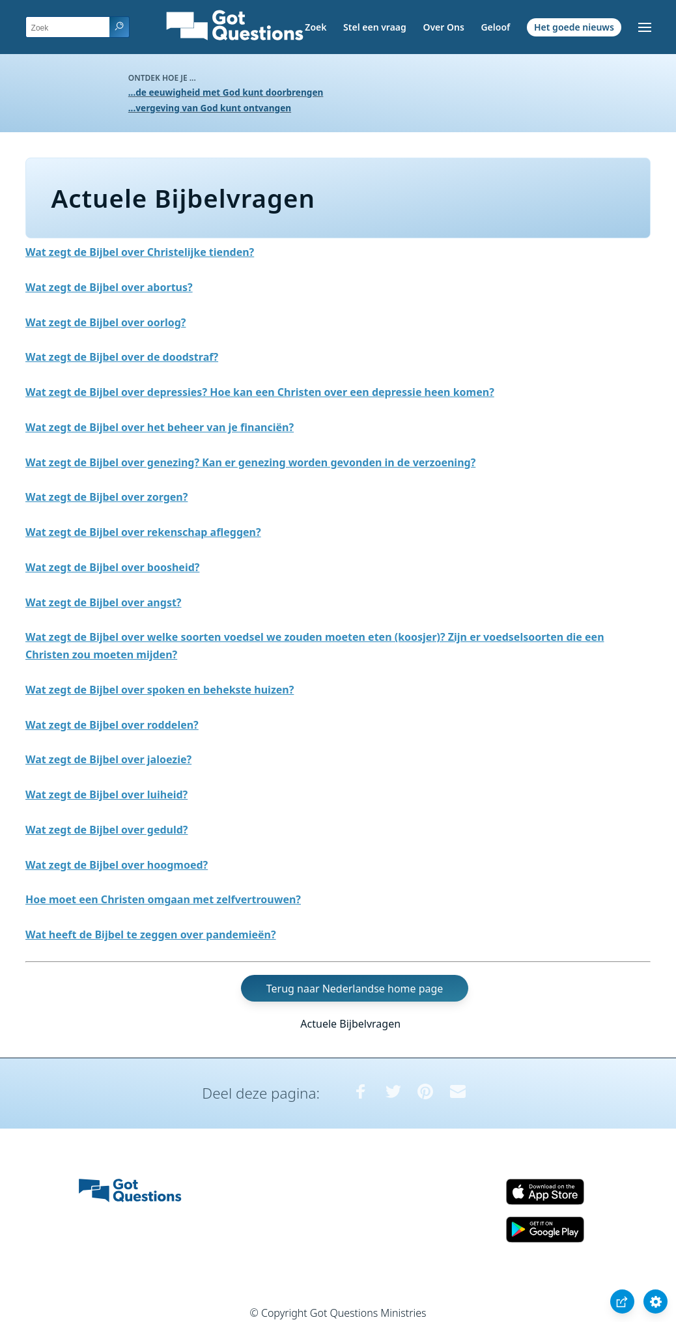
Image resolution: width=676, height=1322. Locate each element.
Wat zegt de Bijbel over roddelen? (112, 725)
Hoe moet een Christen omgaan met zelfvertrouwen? (163, 899)
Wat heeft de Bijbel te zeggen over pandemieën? (150, 934)
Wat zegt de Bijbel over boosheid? (112, 567)
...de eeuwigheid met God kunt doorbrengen (226, 92)
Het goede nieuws (574, 27)
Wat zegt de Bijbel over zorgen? (106, 497)
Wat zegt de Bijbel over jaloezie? (108, 759)
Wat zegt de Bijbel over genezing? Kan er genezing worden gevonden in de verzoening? (250, 462)
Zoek (315, 27)
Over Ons (443, 27)
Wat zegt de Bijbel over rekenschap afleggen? (143, 532)
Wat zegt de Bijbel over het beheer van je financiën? (159, 427)
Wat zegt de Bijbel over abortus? (109, 287)
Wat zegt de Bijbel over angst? (103, 602)
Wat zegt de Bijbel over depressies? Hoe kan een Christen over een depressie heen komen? (259, 392)
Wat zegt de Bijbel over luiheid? (106, 794)
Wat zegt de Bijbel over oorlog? (105, 322)
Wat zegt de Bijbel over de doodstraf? (121, 357)
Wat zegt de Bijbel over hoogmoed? (116, 865)
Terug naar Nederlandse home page (355, 988)
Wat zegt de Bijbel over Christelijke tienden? (139, 252)
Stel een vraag (374, 27)
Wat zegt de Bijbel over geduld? (106, 830)
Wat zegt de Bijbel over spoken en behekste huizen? (159, 689)
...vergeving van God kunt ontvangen (209, 108)
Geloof (495, 27)
